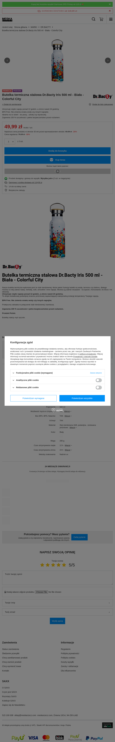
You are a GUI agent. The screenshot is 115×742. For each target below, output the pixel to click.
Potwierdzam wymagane (33, 398)
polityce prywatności (87, 354)
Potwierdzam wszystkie (82, 398)
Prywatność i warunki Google (85, 356)
